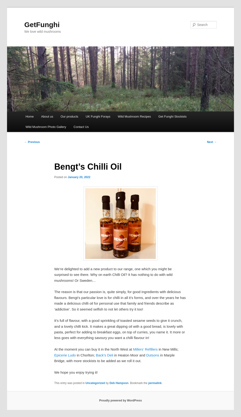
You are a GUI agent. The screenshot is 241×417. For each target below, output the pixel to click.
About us (47, 116)
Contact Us (81, 127)
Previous (32, 142)
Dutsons (152, 355)
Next (212, 142)
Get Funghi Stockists (172, 116)
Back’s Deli (104, 355)
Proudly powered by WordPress (120, 400)
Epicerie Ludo (65, 355)
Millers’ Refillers (145, 349)
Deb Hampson (119, 383)
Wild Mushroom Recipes (134, 116)
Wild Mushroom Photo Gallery (45, 127)
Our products (69, 116)
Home (29, 116)
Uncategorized (95, 383)
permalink (155, 383)
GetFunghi (42, 25)
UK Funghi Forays (98, 116)
